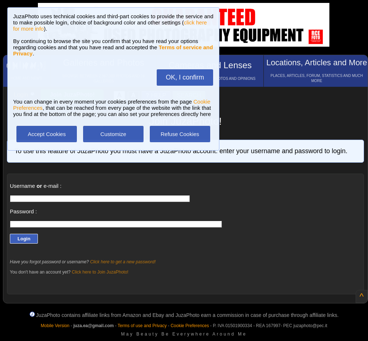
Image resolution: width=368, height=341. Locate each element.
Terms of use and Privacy (142, 325)
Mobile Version (55, 325)
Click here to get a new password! (123, 261)
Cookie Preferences (190, 325)
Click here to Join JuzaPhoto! (100, 272)
